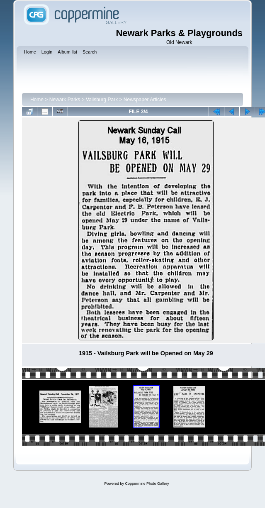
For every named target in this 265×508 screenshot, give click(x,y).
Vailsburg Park (102, 100)
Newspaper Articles (145, 100)
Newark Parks (64, 100)
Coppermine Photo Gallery (147, 483)
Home (37, 100)
